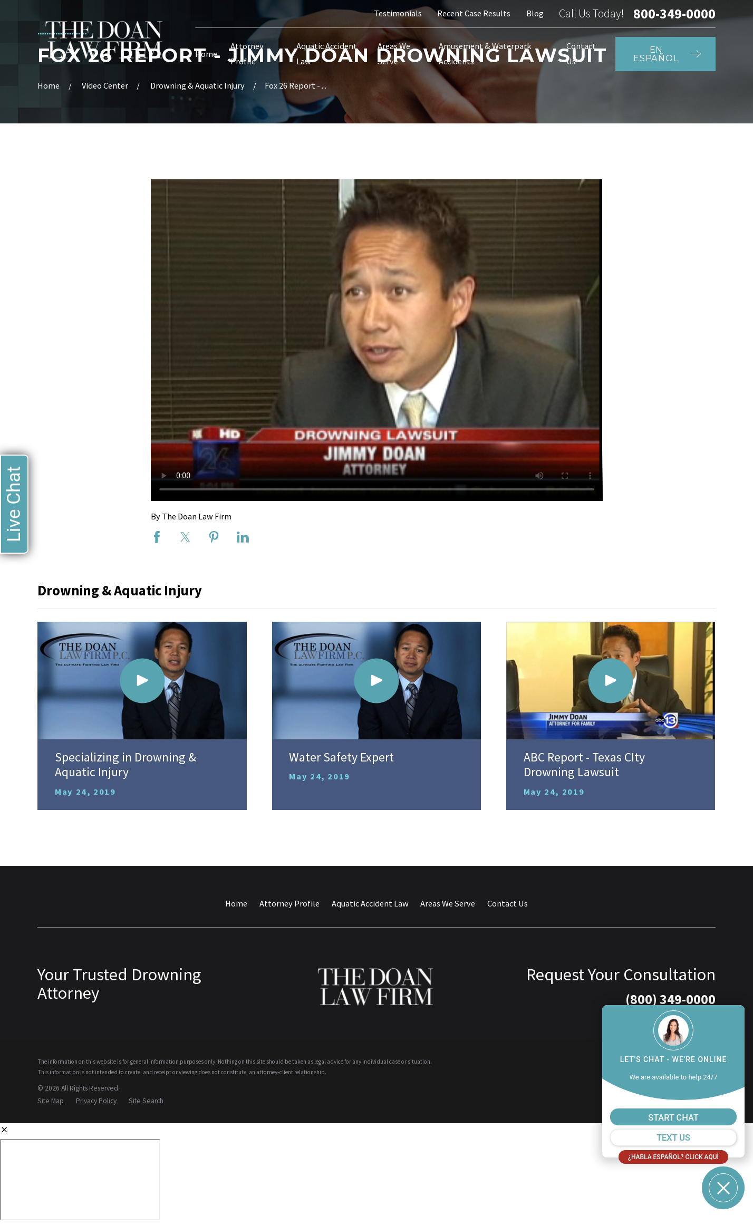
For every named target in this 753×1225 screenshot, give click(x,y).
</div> (80, 1179)
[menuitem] (50, 1101)
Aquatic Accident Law (370, 903)
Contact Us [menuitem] (581, 53)
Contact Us (507, 903)
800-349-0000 (674, 14)
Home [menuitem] (206, 54)
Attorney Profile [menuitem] (247, 53)
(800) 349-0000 (670, 999)
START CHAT (673, 1118)
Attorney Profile (289, 903)
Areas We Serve (447, 903)
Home (236, 903)
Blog (535, 13)
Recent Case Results (473, 13)
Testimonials (398, 13)
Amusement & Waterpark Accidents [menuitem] (485, 53)
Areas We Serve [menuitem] (394, 53)
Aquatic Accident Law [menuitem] (326, 53)
